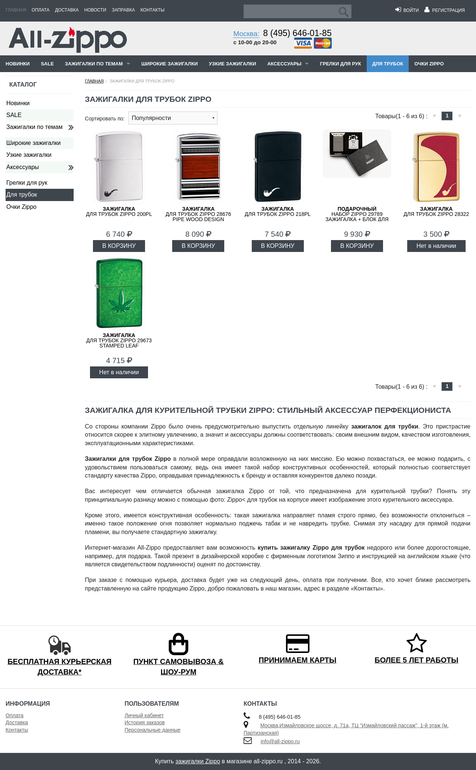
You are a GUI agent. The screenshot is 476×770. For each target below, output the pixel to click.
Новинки (18, 64)
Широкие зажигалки (169, 64)
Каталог (23, 84)
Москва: (246, 34)
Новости (95, 10)
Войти (407, 10)
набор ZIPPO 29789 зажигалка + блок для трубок (357, 216)
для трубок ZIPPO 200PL (119, 211)
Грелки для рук (340, 64)
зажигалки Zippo (198, 761)
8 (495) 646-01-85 (297, 33)
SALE (47, 64)
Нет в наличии (436, 246)
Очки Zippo (429, 64)
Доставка (67, 10)
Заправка (123, 10)
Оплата (40, 10)
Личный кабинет (144, 715)
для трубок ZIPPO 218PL (278, 211)
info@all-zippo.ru (280, 741)
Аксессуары (284, 64)
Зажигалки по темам (94, 64)
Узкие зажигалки (232, 64)
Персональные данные (152, 730)
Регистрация (444, 10)
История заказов (145, 722)
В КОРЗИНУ (119, 246)
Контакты (153, 10)
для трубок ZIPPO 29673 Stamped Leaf (119, 340)
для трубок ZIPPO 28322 (436, 211)
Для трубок (387, 64)
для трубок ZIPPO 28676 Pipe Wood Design (198, 214)
